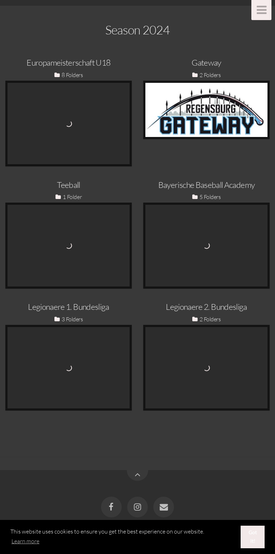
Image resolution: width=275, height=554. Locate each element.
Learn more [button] (25, 541)
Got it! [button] (253, 536)
